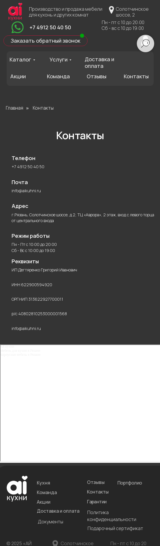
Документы (50, 521)
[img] (17, 27)
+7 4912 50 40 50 (50, 27)
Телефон (23, 158)
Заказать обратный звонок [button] (45, 40)
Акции (18, 76)
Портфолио (129, 483)
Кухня (43, 483)
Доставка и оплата (99, 62)
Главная (14, 108)
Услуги (59, 59)
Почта (20, 182)
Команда (58, 76)
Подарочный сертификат (115, 528)
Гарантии (96, 501)
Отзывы (96, 76)
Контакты (136, 76)
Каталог (20, 59)
